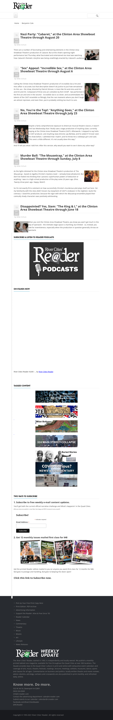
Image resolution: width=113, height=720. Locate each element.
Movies (19, 634)
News (18, 620)
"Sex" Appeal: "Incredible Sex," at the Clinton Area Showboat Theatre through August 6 (56, 69)
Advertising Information (25, 610)
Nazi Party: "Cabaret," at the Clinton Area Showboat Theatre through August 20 (57, 35)
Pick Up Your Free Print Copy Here (29, 603)
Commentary (21, 624)
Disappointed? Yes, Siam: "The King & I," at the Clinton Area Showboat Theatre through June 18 (59, 207)
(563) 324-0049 (19, 691)
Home (16, 23)
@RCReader (18, 705)
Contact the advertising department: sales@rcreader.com (36, 696)
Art (17, 637)
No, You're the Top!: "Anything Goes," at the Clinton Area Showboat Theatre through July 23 (57, 111)
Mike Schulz (21, 45)
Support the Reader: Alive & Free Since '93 (33, 613)
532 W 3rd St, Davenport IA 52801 (26, 688)
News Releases (22, 644)
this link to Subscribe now (35, 578)
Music (18, 630)
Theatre (19, 627)
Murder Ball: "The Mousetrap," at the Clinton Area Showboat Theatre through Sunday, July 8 (56, 157)
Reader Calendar (23, 617)
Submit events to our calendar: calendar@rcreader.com (35, 699)
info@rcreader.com (21, 694)
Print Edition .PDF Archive (26, 606)
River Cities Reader (46, 372)
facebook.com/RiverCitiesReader (26, 702)
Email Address (22, 522)
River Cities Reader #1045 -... (25, 372)
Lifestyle (19, 641)
